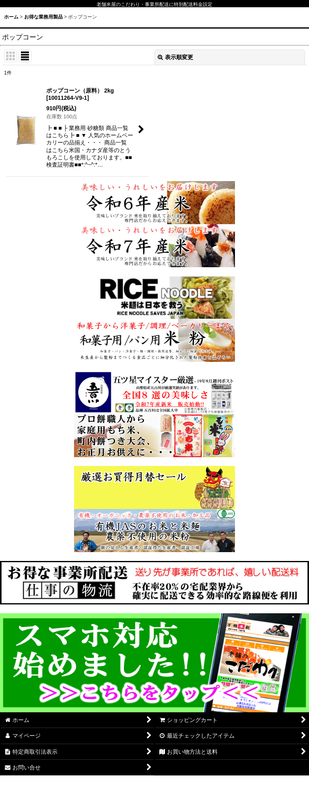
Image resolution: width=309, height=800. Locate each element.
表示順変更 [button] (175, 57)
